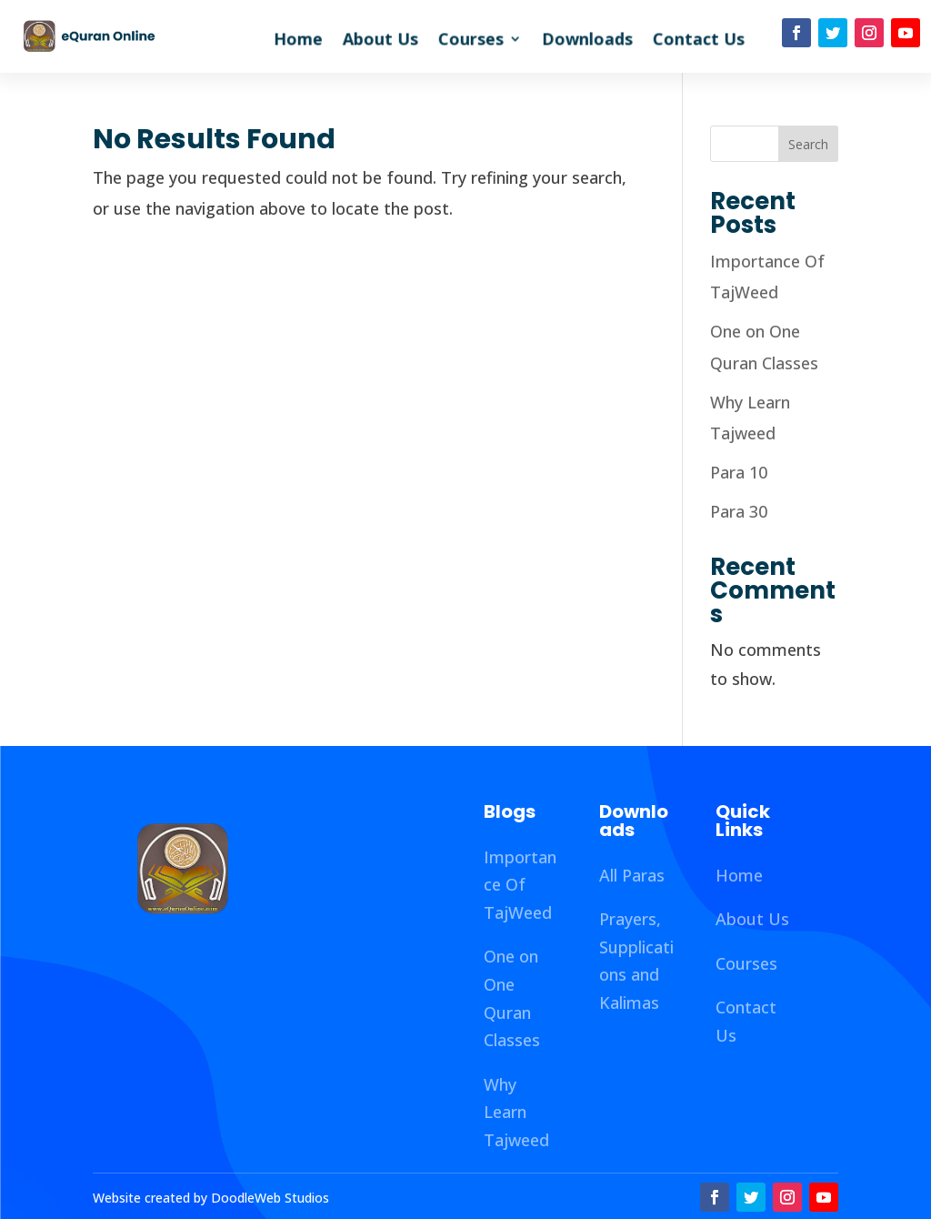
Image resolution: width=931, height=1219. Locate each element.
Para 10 (738, 472)
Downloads (587, 41)
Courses (471, 41)
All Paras (632, 875)
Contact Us (699, 41)
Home (298, 41)
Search (808, 144)
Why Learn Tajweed (516, 1112)
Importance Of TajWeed (520, 884)
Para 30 (738, 511)
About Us (380, 41)
